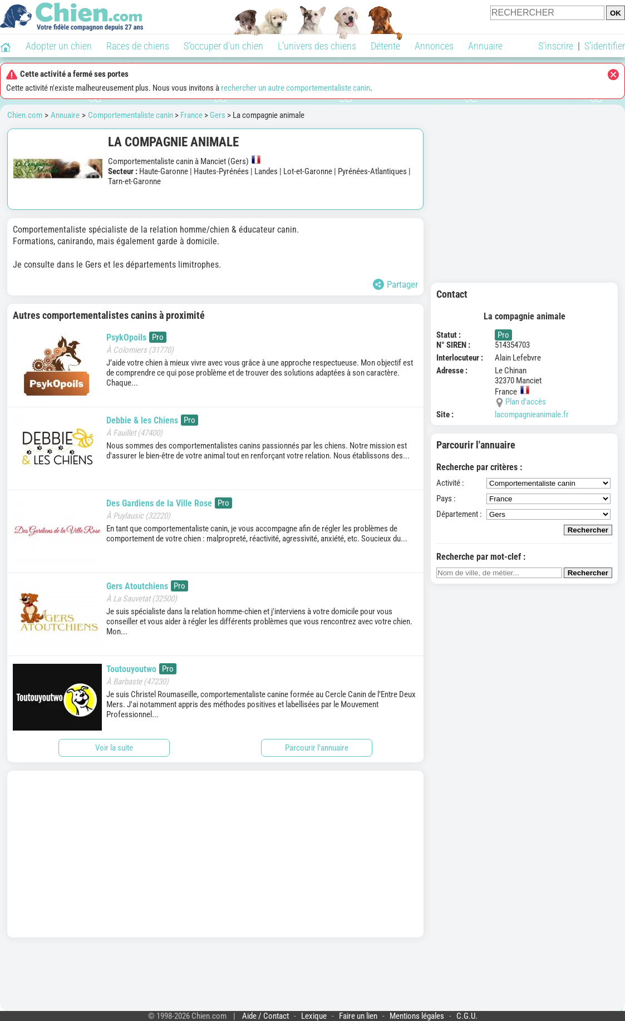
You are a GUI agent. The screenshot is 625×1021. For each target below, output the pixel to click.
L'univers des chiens (317, 46)
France (191, 115)
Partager (395, 284)
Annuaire (485, 46)
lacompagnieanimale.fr (532, 415)
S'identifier (604, 46)
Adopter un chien (59, 46)
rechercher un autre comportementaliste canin (295, 88)
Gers (217, 115)
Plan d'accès (525, 402)
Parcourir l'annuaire (316, 748)
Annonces (434, 46)
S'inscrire (555, 46)
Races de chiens (137, 46)
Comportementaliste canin (130, 115)
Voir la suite (114, 748)
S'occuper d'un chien (223, 46)
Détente (385, 46)
